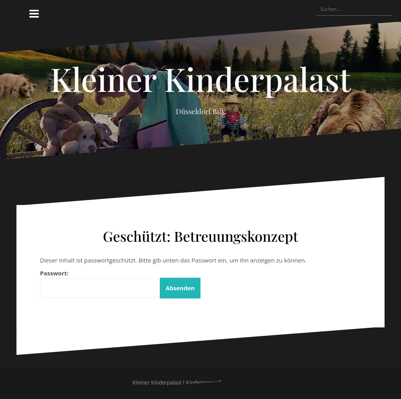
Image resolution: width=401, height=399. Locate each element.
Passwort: (99, 283)
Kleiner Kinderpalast (200, 78)
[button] (279, 9)
